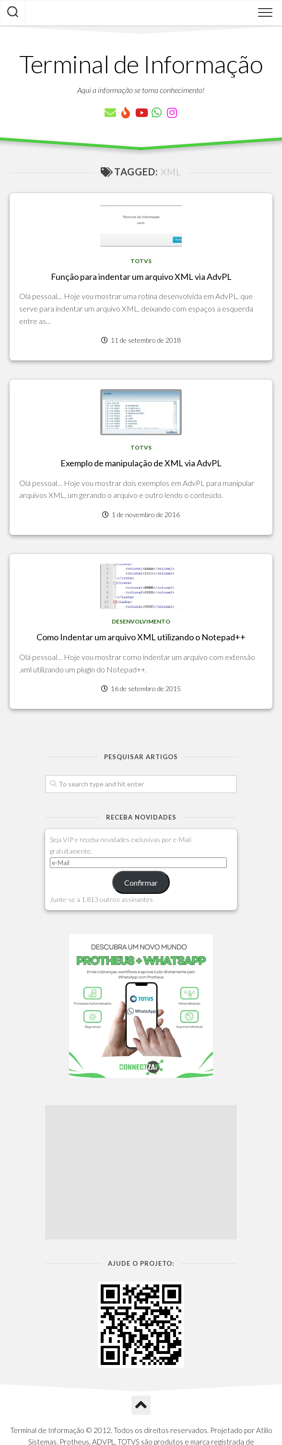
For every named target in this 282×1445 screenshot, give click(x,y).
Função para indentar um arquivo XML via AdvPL (141, 276)
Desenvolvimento (141, 621)
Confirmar (141, 882)
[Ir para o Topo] (141, 1405)
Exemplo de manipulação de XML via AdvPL (141, 463)
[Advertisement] (141, 1172)
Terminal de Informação (141, 63)
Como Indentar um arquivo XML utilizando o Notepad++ (141, 637)
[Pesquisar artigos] (12, 12)
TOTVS (141, 261)
